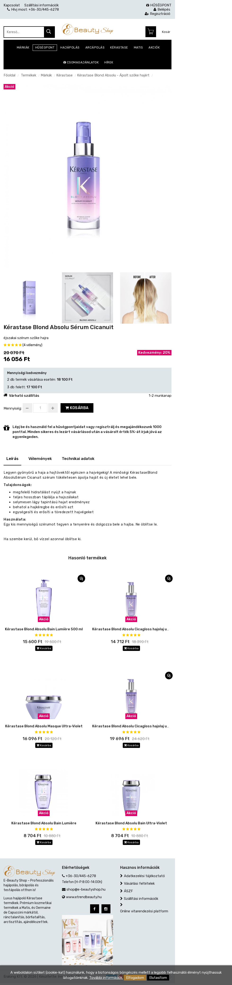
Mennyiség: (13, 408)
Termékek (28, 75)
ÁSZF (128, 893)
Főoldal (9, 75)
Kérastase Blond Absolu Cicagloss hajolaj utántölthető (140, 726)
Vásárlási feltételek (139, 885)
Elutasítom (158, 978)
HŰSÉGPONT (158, 5)
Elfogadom (135, 978)
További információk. (106, 978)
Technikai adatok (78, 458)
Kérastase (64, 75)
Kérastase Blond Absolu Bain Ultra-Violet (131, 824)
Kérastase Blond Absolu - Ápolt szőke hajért (113, 75)
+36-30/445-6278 (81, 877)
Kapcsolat (12, 5)
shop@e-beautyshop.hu (85, 891)
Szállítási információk (141, 900)
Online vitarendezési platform (144, 913)
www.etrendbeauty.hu (84, 899)
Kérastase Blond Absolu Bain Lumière (43, 824)
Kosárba (77, 408)
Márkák (46, 75)
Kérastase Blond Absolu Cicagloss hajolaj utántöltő (137, 629)
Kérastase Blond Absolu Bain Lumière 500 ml (44, 629)
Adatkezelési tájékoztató (144, 877)
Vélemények (40, 458)
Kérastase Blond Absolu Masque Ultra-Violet (44, 726)
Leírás (12, 458)
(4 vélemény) (32, 345)
